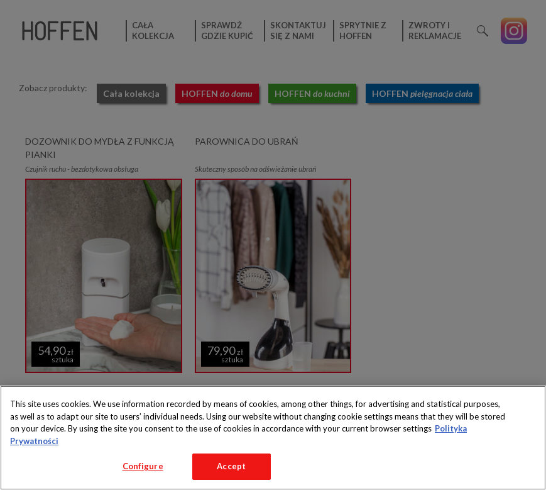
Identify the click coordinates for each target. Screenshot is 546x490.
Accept (231, 466)
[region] (273, 438)
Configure (143, 466)
